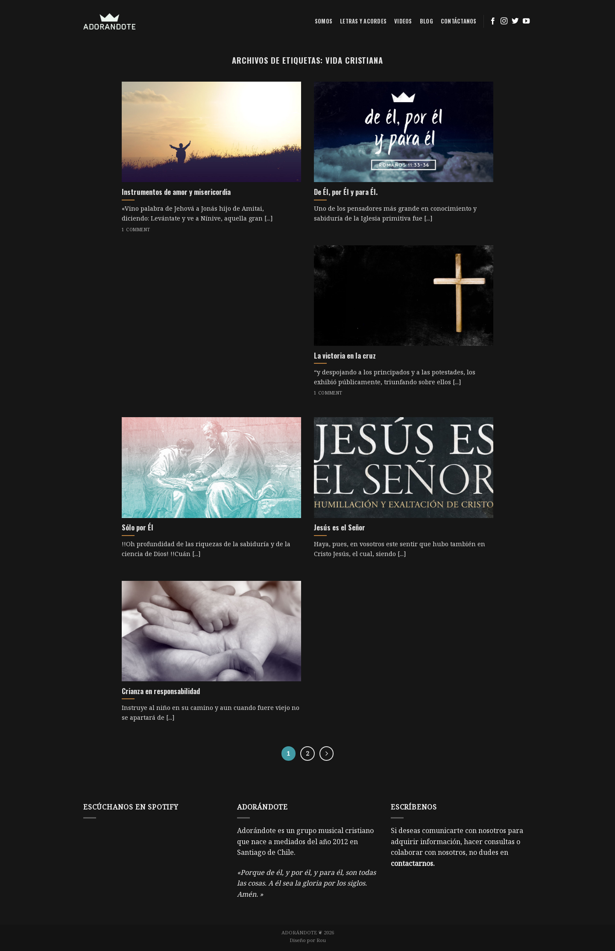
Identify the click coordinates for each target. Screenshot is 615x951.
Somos (323, 21)
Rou (321, 940)
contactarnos (412, 863)
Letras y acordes (363, 21)
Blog (426, 21)
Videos (403, 21)
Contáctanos (459, 21)
